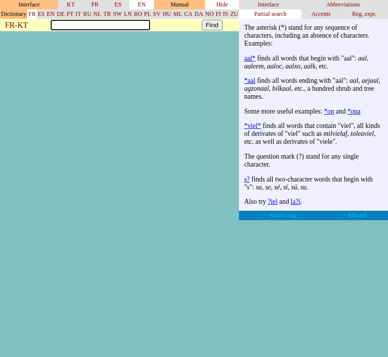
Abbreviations (343, 4)
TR (107, 13)
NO (209, 13)
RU (87, 13)
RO (138, 13)
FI (218, 13)
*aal (249, 80)
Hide (222, 4)
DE (61, 13)
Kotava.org (282, 215)
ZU (234, 13)
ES (117, 4)
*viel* (252, 125)
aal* (249, 58)
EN (142, 4)
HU (166, 13)
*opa (353, 111)
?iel (273, 201)
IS (226, 13)
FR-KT (16, 25)
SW (117, 13)
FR (95, 4)
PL (147, 13)
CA (188, 13)
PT (70, 13)
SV (156, 13)
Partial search (270, 13)
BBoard (357, 215)
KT (71, 4)
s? (246, 179)
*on (329, 111)
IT (78, 13)
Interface (268, 4)
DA (198, 13)
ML (177, 13)
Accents (321, 13)
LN (128, 13)
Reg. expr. (364, 13)
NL (97, 13)
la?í (296, 201)
